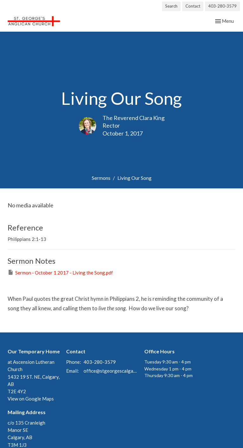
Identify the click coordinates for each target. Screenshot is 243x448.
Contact (192, 6)
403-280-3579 (222, 6)
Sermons (101, 178)
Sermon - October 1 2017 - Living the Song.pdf (60, 272)
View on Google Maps (31, 398)
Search (171, 6)
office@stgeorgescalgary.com (111, 371)
